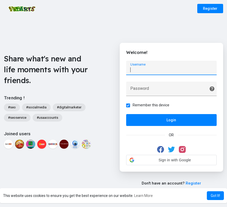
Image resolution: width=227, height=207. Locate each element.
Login (171, 120)
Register (210, 8)
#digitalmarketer (69, 107)
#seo (12, 107)
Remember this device (151, 105)
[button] (171, 160)
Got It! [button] (215, 196)
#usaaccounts (47, 118)
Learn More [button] (143, 196)
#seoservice (17, 118)
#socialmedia (36, 107)
